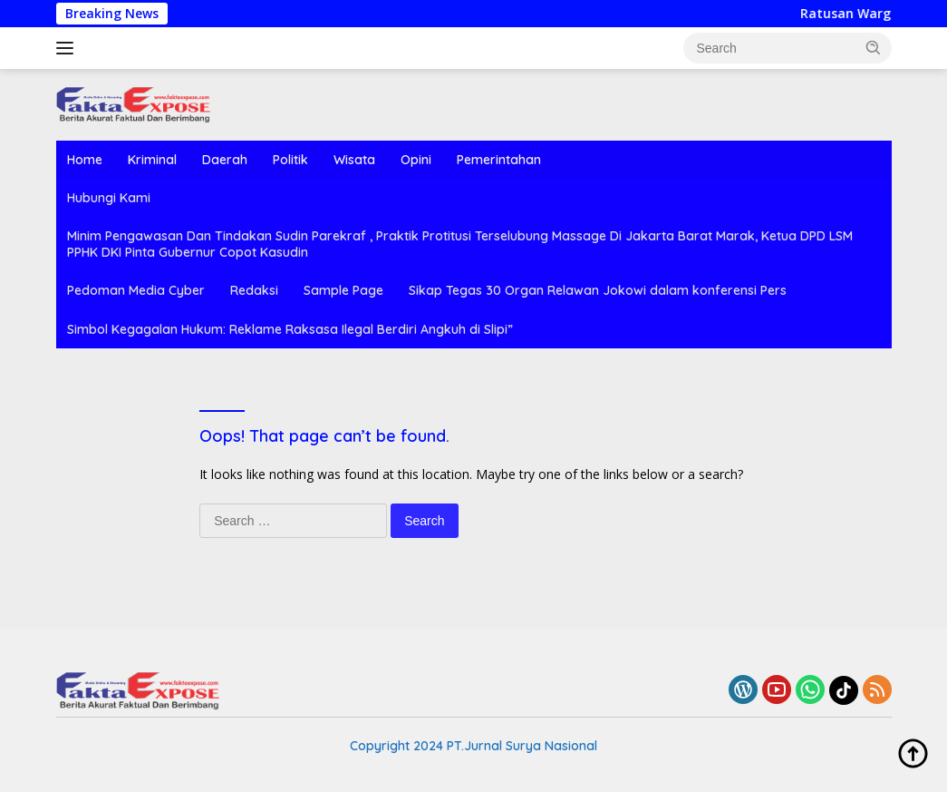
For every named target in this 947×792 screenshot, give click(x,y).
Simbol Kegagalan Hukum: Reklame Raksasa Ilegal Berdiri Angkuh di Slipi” (290, 329)
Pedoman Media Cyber (136, 290)
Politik (290, 160)
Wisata (354, 160)
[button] (873, 47)
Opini (416, 160)
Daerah (224, 160)
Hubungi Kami (108, 198)
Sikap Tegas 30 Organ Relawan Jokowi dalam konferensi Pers (598, 290)
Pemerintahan (499, 160)
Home (84, 160)
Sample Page (343, 290)
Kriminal (152, 160)
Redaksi (254, 290)
